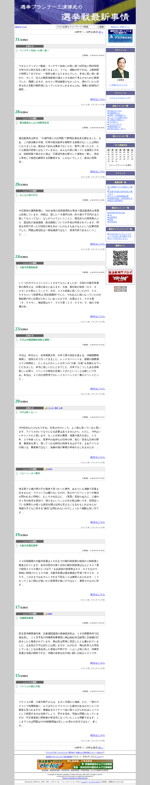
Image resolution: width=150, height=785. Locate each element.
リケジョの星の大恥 (30, 686)
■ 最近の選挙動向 (115, 200)
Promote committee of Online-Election (75, 778)
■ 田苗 (110, 219)
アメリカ (50, 408)
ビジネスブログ (94, 782)
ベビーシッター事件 (30, 473)
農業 (56, 408)
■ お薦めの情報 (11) (116, 120)
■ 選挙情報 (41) (114, 126)
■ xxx (110, 215)
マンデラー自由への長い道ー (34, 50)
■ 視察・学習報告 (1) (117, 115)
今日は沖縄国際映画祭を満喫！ (35, 340)
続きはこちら (97, 99)
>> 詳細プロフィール (118, 85)
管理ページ (125, 27)
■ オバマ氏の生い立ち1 (118, 238)
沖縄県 (49, 614)
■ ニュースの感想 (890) (118, 117)
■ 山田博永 (112, 217)
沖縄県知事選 (26, 618)
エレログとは (62, 752)
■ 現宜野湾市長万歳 (116, 213)
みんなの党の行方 (29, 195)
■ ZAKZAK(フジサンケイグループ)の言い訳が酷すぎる (120, 235)
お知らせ (100, 752)
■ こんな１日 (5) (115, 124)
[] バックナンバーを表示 (120, 165)
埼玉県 (49, 469)
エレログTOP (51, 752)
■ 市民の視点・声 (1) (117, 129)
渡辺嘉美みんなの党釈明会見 (34, 123)
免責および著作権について (85, 752)
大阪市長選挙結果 (29, 267)
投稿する (115, 27)
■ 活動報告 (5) (114, 113)
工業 (60, 408)
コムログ (84, 782)
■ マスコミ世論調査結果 (118, 196)
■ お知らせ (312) (115, 111)
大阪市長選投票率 (29, 545)
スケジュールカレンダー (120, 98)
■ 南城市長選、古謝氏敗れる (120, 198)
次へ (100, 32)
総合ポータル (21, 27)
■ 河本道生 (112, 222)
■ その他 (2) (113, 122)
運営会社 (71, 752)
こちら (98, 757)
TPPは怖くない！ (28, 412)
